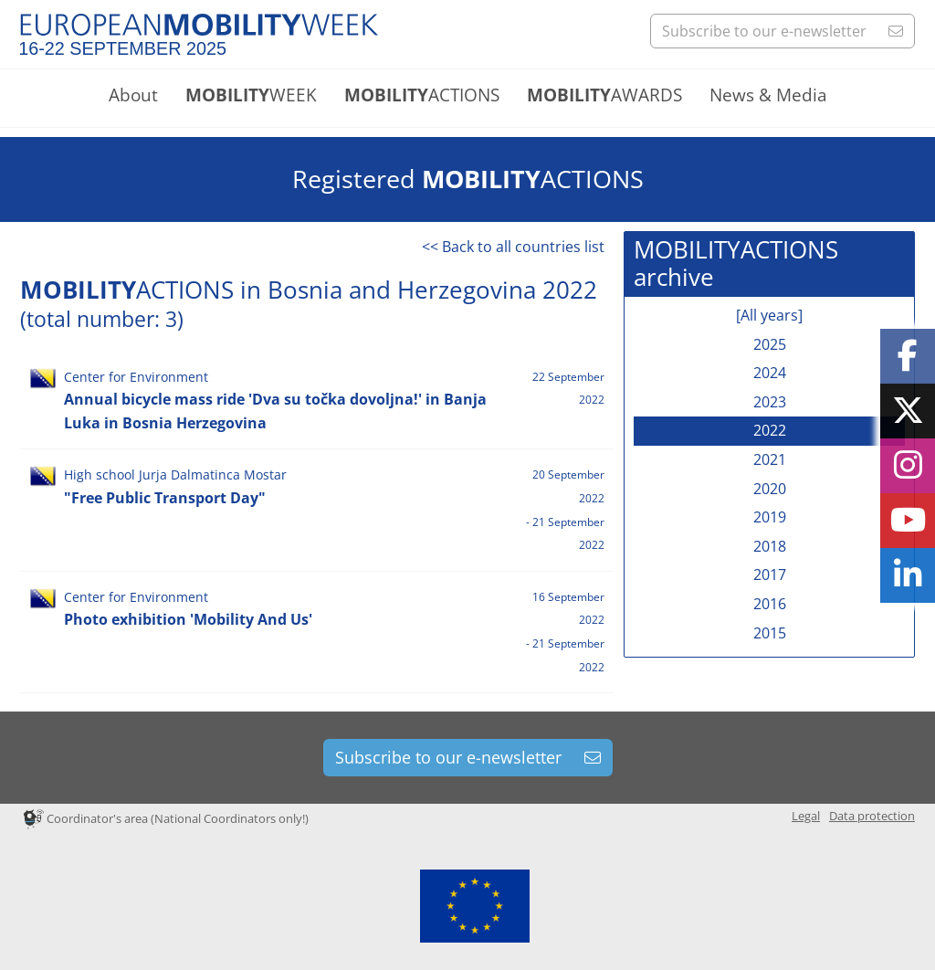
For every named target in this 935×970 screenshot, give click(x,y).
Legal (806, 815)
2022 (769, 430)
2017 (769, 574)
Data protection (872, 815)
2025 (769, 344)
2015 (769, 633)
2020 (769, 489)
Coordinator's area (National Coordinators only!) (166, 818)
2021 (769, 459)
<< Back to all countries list (513, 247)
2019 (769, 517)
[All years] (769, 315)
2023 (769, 402)
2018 (769, 546)
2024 (769, 373)
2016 (769, 604)
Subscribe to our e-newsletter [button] (782, 31)
